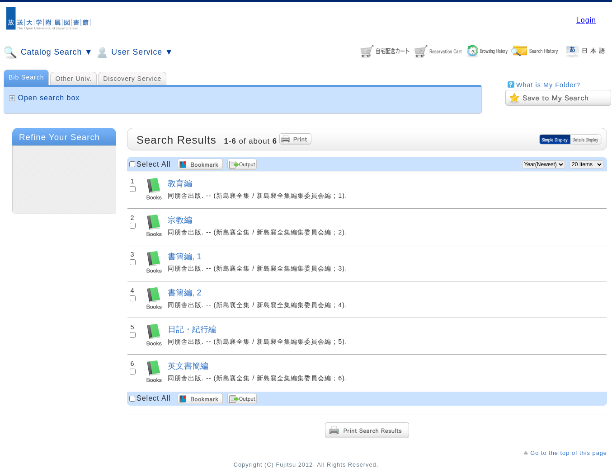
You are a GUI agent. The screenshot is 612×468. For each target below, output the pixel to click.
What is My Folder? (548, 85)
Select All (154, 164)
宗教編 (180, 220)
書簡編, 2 (184, 292)
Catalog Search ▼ (48, 52)
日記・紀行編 (192, 329)
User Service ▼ (134, 52)
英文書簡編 (188, 365)
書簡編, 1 (184, 256)
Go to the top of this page (568, 452)
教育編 (180, 183)
